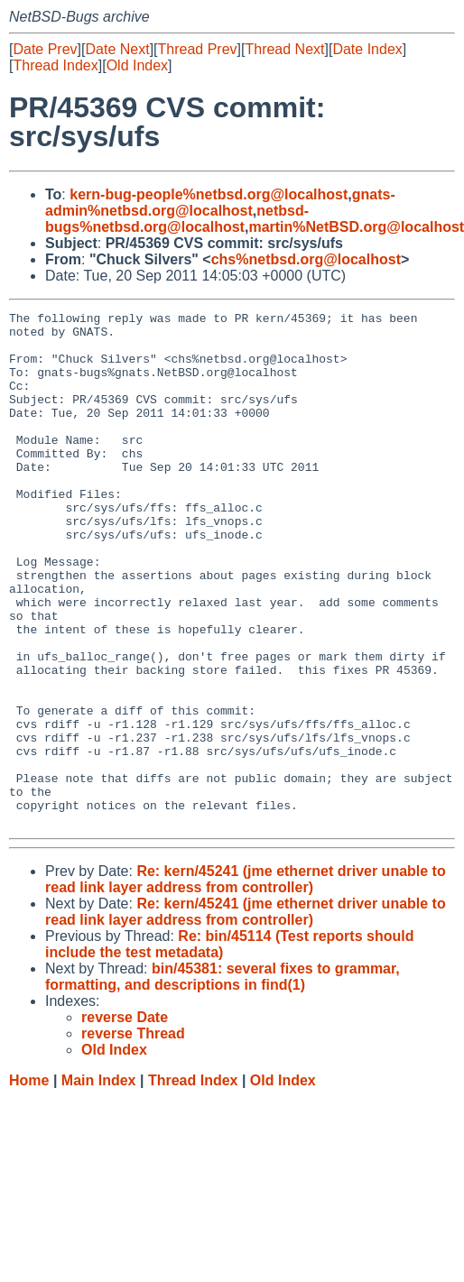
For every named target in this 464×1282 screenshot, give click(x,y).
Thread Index (55, 65)
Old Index (137, 65)
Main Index (98, 1183)
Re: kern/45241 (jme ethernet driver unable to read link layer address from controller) (245, 982)
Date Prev (45, 49)
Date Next (117, 49)
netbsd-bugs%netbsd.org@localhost (177, 219)
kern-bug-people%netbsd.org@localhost (209, 194)
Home (29, 1183)
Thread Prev (197, 49)
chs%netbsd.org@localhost (306, 259)
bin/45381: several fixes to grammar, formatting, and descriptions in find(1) (222, 1079)
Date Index (367, 49)
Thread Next (284, 49)
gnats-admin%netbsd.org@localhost (220, 202)
